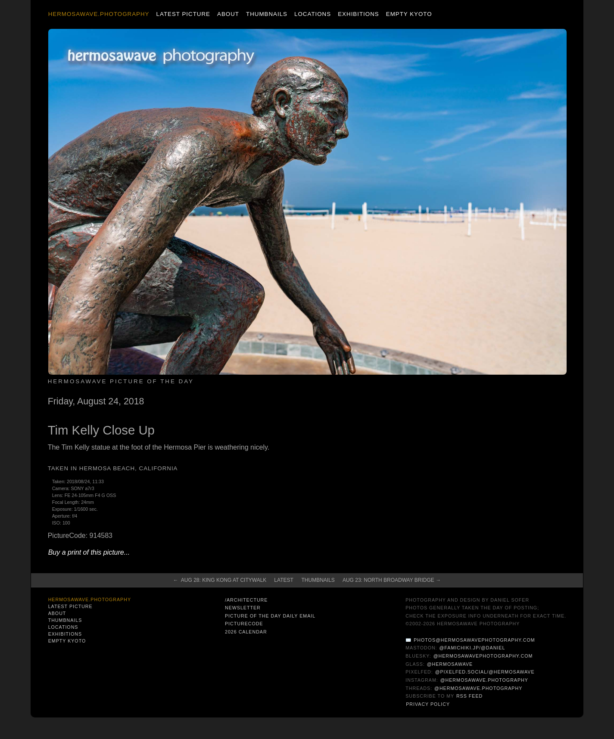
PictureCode (244, 623)
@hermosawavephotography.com (483, 655)
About (228, 14)
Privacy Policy (428, 704)
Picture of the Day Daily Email (270, 615)
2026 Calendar (246, 631)
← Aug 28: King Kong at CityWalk (220, 580)
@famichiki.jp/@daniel (472, 647)
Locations (312, 14)
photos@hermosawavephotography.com (474, 640)
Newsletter (243, 607)
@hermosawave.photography (484, 680)
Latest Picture (183, 14)
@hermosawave (450, 664)
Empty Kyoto (409, 14)
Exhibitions (358, 14)
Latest (283, 580)
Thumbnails (266, 14)
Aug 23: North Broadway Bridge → (392, 580)
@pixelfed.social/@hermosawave (485, 671)
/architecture (246, 599)
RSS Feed (469, 696)
